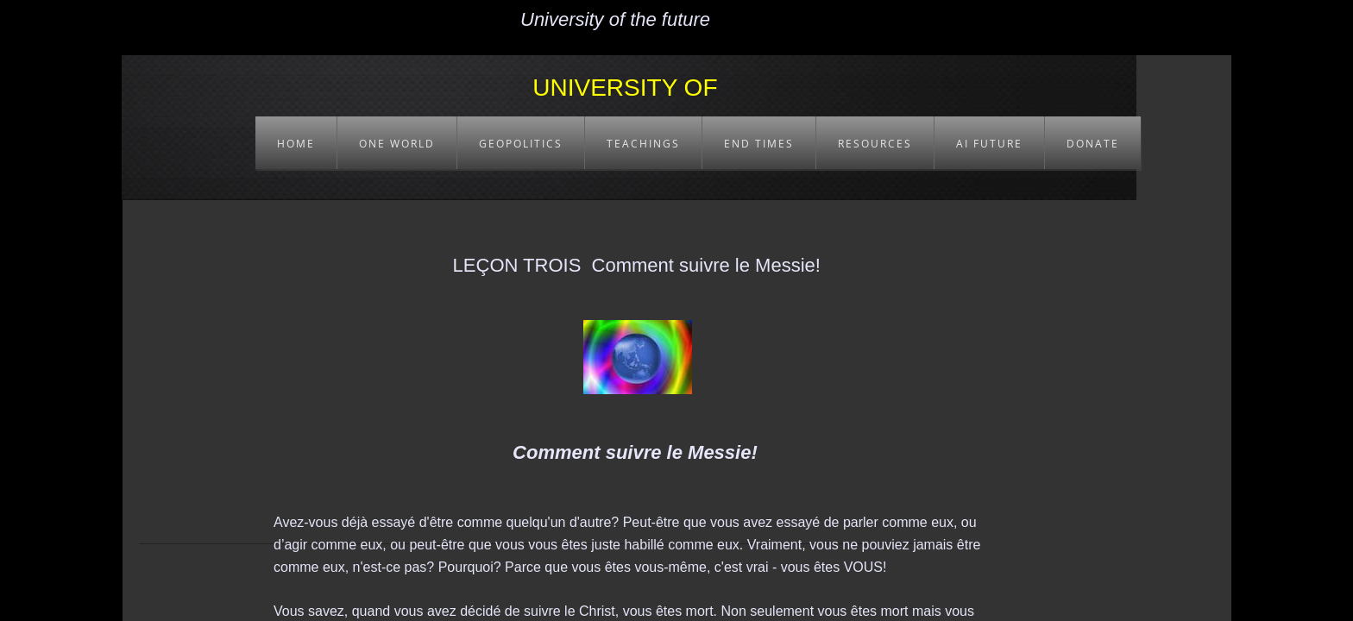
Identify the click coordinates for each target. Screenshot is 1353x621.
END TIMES (759, 143)
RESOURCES (875, 143)
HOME (296, 143)
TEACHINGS (643, 143)
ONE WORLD (397, 143)
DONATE (1093, 143)
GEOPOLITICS (521, 143)
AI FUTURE (989, 143)
